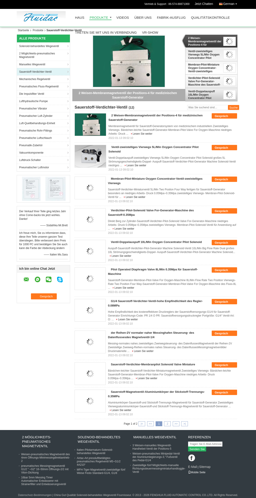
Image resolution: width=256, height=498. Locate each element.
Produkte (99, 17)
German (231, 3)
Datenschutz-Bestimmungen (35, 495)
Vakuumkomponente (31, 152)
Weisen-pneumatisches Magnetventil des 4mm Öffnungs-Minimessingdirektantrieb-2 (45, 458)
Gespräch (224, 116)
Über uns (143, 17)
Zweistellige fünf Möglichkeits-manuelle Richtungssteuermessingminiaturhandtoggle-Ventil (158, 468)
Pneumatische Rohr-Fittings (35, 130)
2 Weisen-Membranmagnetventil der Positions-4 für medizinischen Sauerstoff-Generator (204, 41)
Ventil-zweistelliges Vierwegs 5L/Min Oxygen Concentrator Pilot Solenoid (203, 55)
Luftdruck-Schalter (30, 160)
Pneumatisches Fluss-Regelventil (39, 86)
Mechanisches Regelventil (34, 79)
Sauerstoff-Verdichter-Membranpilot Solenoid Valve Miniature (153, 364)
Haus (79, 17)
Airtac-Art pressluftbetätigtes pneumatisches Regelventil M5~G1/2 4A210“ (98, 461)
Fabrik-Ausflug (171, 17)
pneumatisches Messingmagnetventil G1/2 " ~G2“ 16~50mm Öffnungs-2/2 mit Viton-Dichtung (45, 469)
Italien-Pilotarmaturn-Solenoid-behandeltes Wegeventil (95, 451)
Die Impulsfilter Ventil (31, 93)
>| (184, 423)
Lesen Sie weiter (142, 133)
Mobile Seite (196, 472)
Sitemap (204, 467)
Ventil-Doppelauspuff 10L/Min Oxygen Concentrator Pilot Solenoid (201, 95)
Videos (122, 17)
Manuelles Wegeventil (32, 64)
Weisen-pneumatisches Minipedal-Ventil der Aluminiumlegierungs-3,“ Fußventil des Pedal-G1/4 (156, 457)
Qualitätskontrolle (210, 17)
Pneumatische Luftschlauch (35, 138)
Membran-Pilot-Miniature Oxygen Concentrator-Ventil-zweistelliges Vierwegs (203, 68)
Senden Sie (197, 449)
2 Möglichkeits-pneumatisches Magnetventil (37, 55)
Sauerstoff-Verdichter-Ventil (35, 71)
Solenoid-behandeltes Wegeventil (39, 46)
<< (150, 423)
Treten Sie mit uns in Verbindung (106, 32)
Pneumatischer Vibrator (33, 108)
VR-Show (150, 32)
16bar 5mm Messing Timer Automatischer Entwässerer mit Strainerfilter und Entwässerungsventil (43, 481)
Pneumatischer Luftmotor (34, 167)
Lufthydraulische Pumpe (33, 101)
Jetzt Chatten (204, 4)
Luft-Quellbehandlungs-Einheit (37, 123)
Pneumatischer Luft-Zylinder (36, 115)
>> (176, 423)
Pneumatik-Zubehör (31, 145)
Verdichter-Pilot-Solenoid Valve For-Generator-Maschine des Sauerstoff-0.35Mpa (204, 81)
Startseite (23, 30)
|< (142, 423)
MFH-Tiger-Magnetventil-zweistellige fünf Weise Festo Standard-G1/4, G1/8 (101, 471)
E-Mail (192, 467)
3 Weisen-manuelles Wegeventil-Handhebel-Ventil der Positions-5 (151, 447)
